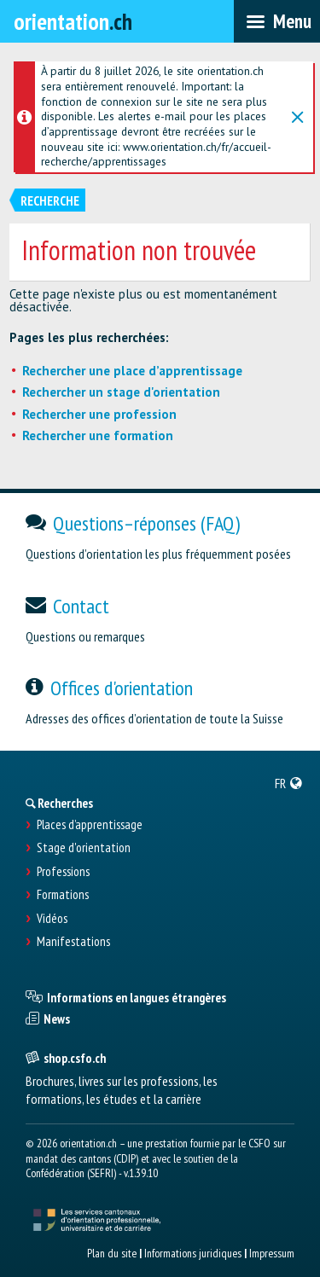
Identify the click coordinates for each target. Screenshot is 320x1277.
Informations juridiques (192, 1253)
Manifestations (73, 941)
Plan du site (112, 1253)
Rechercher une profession (99, 414)
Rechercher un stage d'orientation (121, 392)
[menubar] (277, 21)
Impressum (271, 1253)
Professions (63, 871)
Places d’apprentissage (90, 825)
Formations (63, 895)
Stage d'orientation (84, 848)
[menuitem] (289, 783)
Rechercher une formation (97, 435)
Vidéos (52, 918)
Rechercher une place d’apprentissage (132, 371)
